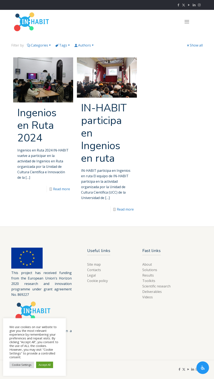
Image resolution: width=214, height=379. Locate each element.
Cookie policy (97, 280)
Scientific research (156, 286)
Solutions (149, 270)
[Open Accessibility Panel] (202, 367)
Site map (94, 264)
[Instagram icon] (199, 5)
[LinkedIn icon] (194, 5)
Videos (147, 297)
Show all (194, 45)
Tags (62, 45)
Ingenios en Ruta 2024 (36, 125)
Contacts (94, 270)
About (147, 264)
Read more (61, 189)
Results (148, 275)
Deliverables (152, 291)
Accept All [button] (45, 365)
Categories (39, 45)
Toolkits (148, 280)
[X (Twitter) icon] (183, 5)
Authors (84, 45)
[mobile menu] (186, 21)
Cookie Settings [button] (22, 365)
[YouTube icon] (188, 5)
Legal (91, 275)
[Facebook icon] (178, 5)
